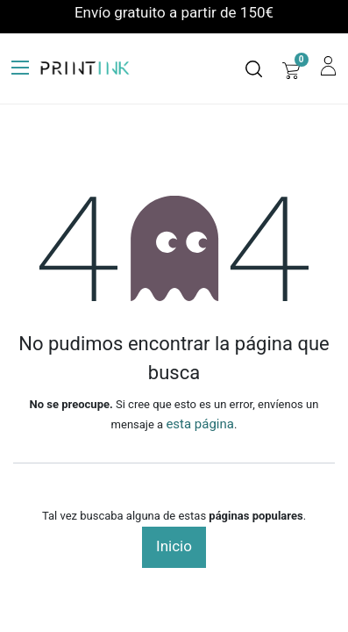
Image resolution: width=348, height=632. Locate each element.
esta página (200, 424)
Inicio (174, 546)
